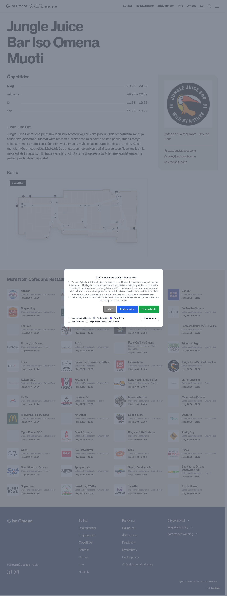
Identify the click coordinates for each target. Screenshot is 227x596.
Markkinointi (78, 321)
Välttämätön (102, 317)
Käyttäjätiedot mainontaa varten (105, 321)
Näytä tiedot (150, 318)
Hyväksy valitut (127, 309)
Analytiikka (119, 317)
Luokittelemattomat (81, 317)
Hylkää (110, 309)
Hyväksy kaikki (149, 309)
